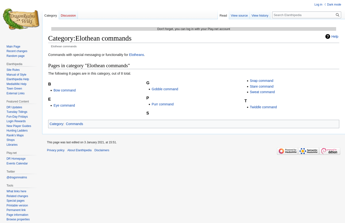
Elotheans (136, 55)
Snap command (261, 81)
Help (334, 36)
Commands (74, 124)
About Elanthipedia (79, 150)
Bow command (64, 90)
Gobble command (165, 89)
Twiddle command (263, 107)
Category (56, 124)
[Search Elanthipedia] (306, 15)
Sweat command (262, 92)
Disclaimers (101, 150)
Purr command (163, 104)
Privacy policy (55, 150)
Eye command (64, 105)
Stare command (262, 86)
